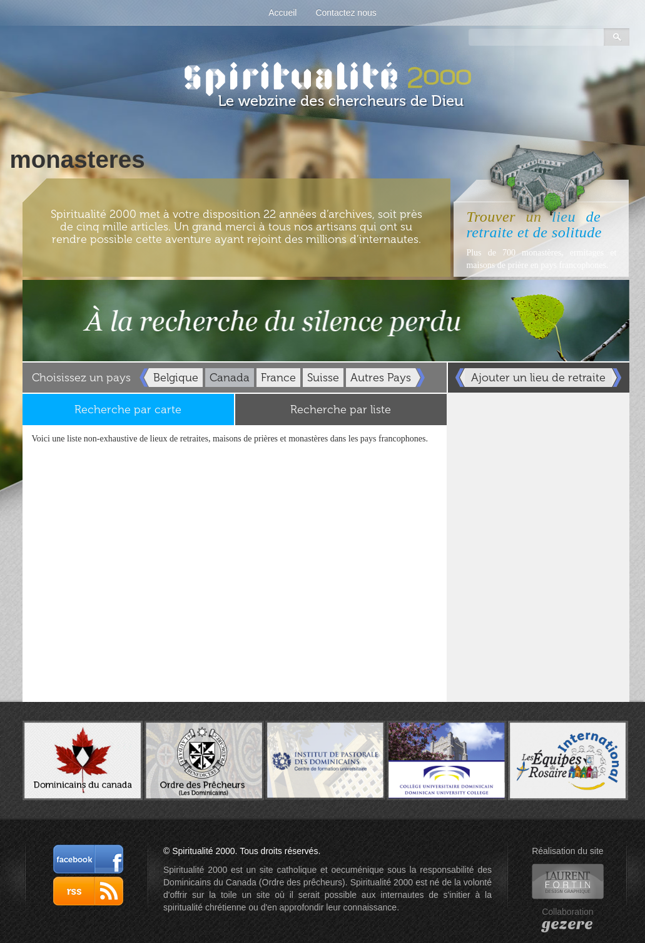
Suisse (323, 377)
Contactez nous (345, 13)
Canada (230, 377)
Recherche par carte (127, 409)
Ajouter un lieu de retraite (538, 377)
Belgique (175, 377)
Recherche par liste (340, 409)
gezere (567, 924)
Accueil (282, 13)
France (278, 377)
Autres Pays (380, 377)
